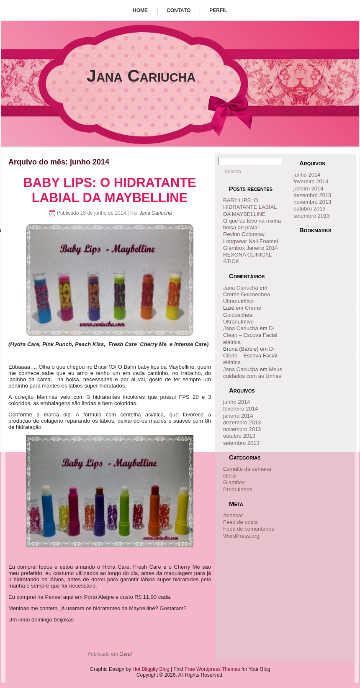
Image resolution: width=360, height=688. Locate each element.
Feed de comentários (248, 529)
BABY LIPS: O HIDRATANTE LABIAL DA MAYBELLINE (109, 190)
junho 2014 (236, 402)
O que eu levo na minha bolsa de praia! (252, 224)
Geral (125, 654)
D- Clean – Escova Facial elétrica (250, 335)
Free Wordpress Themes (212, 669)
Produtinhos (237, 489)
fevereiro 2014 (240, 409)
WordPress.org (241, 536)
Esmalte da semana (247, 469)
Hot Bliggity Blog (151, 669)
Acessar (233, 515)
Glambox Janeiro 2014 (250, 248)
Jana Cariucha (141, 75)
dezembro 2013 (242, 422)
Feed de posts (240, 522)
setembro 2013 (241, 443)
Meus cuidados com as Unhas (252, 372)
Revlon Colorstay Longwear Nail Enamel (250, 237)
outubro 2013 (239, 436)
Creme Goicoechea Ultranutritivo (246, 297)
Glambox (234, 482)
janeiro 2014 (238, 416)
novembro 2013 (242, 429)
